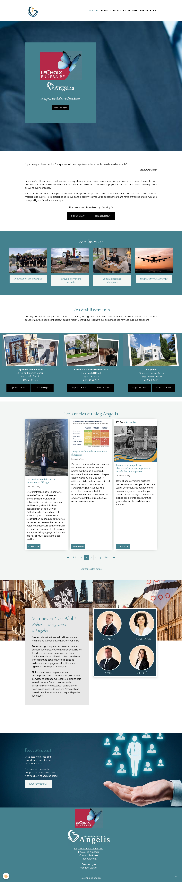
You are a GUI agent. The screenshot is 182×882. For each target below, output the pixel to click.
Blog (104, 10)
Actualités (131, 422)
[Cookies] (6, 876)
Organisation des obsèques (28, 278)
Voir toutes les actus (91, 569)
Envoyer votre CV (38, 783)
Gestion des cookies (91, 878)
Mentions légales (89, 867)
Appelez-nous (18, 387)
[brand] (34, 10)
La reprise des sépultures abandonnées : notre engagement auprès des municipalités (133, 468)
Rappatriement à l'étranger (154, 278)
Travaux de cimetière (89, 852)
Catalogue (130, 10)
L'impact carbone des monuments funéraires (89, 453)
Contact (115, 10)
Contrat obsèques (88, 855)
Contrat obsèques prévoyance (112, 281)
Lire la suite (33, 546)
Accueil (94, 10)
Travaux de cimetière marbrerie (70, 281)
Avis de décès (147, 10)
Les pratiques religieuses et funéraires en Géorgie (41, 480)
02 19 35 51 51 (78, 216)
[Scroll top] (176, 876)
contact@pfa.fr (102, 216)
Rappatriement (89, 858)
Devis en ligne (60, 107)
